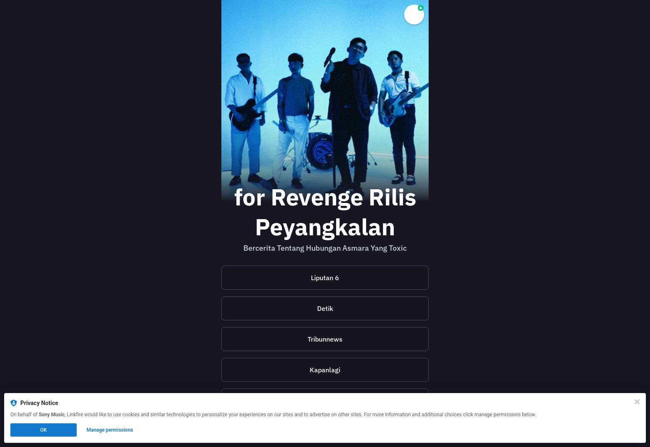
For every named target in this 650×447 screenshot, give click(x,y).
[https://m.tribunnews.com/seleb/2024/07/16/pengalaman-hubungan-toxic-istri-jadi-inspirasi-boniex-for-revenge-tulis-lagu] (325, 339)
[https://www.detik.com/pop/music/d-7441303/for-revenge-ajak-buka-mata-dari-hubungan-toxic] (325, 308)
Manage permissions (110, 430)
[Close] (637, 401)
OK (43, 430)
